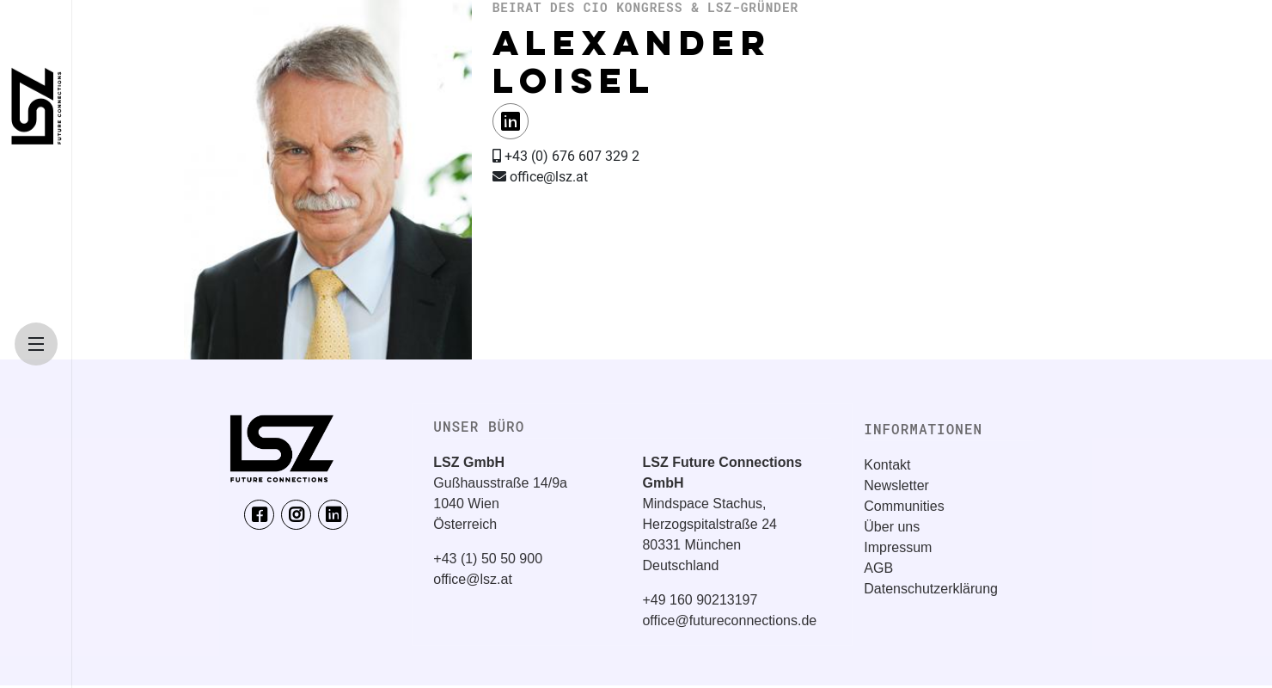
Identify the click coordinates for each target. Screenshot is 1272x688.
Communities (904, 506)
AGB (878, 568)
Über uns (892, 526)
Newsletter (896, 485)
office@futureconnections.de (729, 620)
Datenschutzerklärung (931, 588)
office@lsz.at (472, 579)
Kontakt (887, 465)
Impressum (898, 547)
